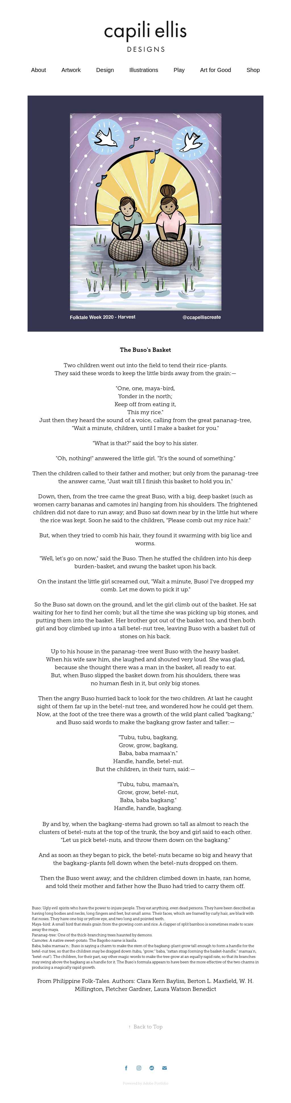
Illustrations (143, 70)
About (38, 70)
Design (105, 70)
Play (179, 70)
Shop (253, 70)
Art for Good (215, 70)
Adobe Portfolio (155, 1083)
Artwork (71, 70)
